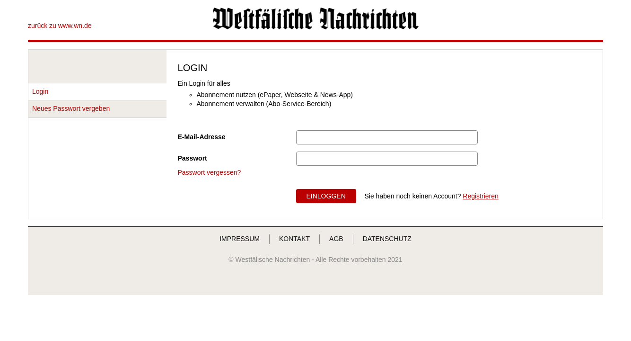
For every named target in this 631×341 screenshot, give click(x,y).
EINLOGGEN (326, 196)
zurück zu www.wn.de (60, 25)
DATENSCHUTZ (387, 238)
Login (40, 91)
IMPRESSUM (239, 238)
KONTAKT (294, 238)
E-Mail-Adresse (202, 137)
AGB (336, 238)
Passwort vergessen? (209, 172)
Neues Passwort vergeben (71, 108)
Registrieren (480, 196)
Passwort (192, 158)
